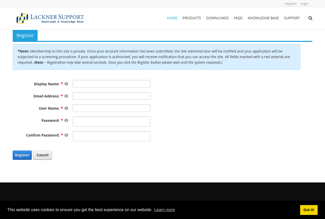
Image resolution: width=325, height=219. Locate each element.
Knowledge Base (263, 17)
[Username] (111, 108)
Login (304, 3)
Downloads (217, 17)
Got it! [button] (308, 210)
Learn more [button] (164, 210)
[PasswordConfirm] (111, 136)
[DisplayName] (111, 84)
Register (289, 3)
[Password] (111, 121)
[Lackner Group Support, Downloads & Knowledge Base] (50, 18)
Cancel (42, 155)
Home (172, 17)
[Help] (66, 84)
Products (192, 17)
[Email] (111, 96)
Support (292, 17)
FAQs (238, 17)
